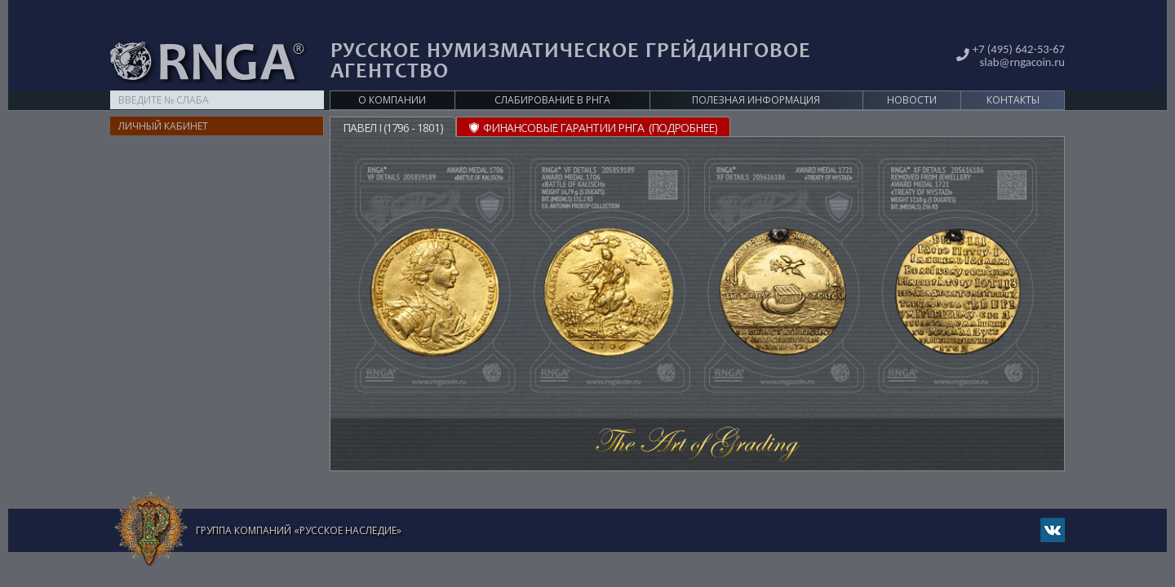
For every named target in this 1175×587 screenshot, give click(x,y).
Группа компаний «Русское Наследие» (298, 505)
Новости (912, 75)
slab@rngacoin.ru (1019, 35)
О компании (392, 75)
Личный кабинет (163, 101)
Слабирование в (552, 75)
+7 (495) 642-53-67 (1015, 23)
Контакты (1013, 75)
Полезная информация (756, 75)
